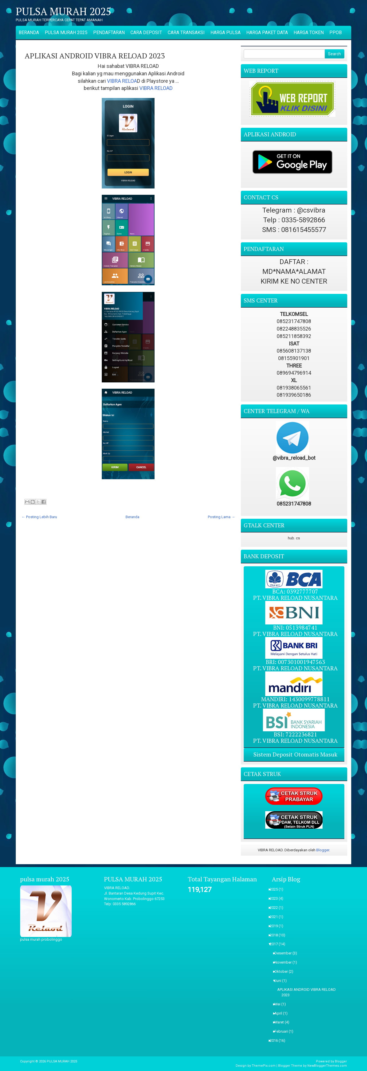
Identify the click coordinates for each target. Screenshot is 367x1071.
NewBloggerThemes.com (327, 1066)
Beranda (132, 517)
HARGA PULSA (225, 32)
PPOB (335, 32)
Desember (285, 953)
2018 (276, 935)
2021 (276, 917)
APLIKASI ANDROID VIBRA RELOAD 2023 (95, 55)
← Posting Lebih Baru (39, 517)
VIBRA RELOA (122, 81)
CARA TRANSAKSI (186, 32)
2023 (276, 898)
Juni (279, 980)
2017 (276, 944)
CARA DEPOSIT (146, 32)
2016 (276, 1040)
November (285, 962)
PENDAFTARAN (109, 32)
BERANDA (29, 32)
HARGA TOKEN (309, 32)
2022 (276, 907)
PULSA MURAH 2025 (63, 11)
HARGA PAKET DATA (267, 32)
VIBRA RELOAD (156, 88)
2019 (276, 926)
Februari (283, 1031)
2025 (276, 889)
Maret (281, 1022)
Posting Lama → (221, 517)
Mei (279, 1004)
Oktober (283, 971)
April (280, 1013)
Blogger (322, 850)
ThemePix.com (264, 1066)
